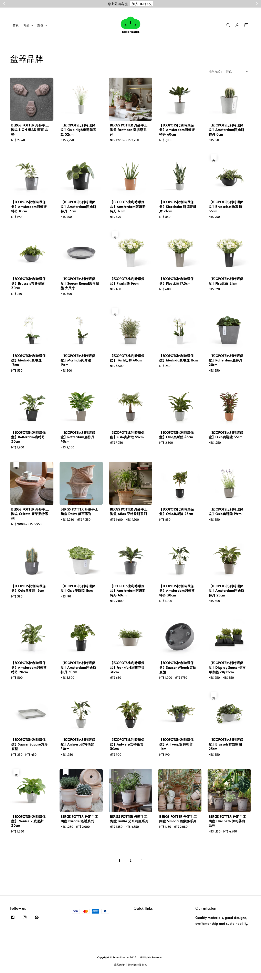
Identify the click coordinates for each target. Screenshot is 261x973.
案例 (40, 25)
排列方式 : (215, 71)
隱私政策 (119, 964)
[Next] (141, 860)
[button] (228, 25)
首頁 (16, 25)
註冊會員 (160, 3)
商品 (26, 25)
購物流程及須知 (137, 964)
